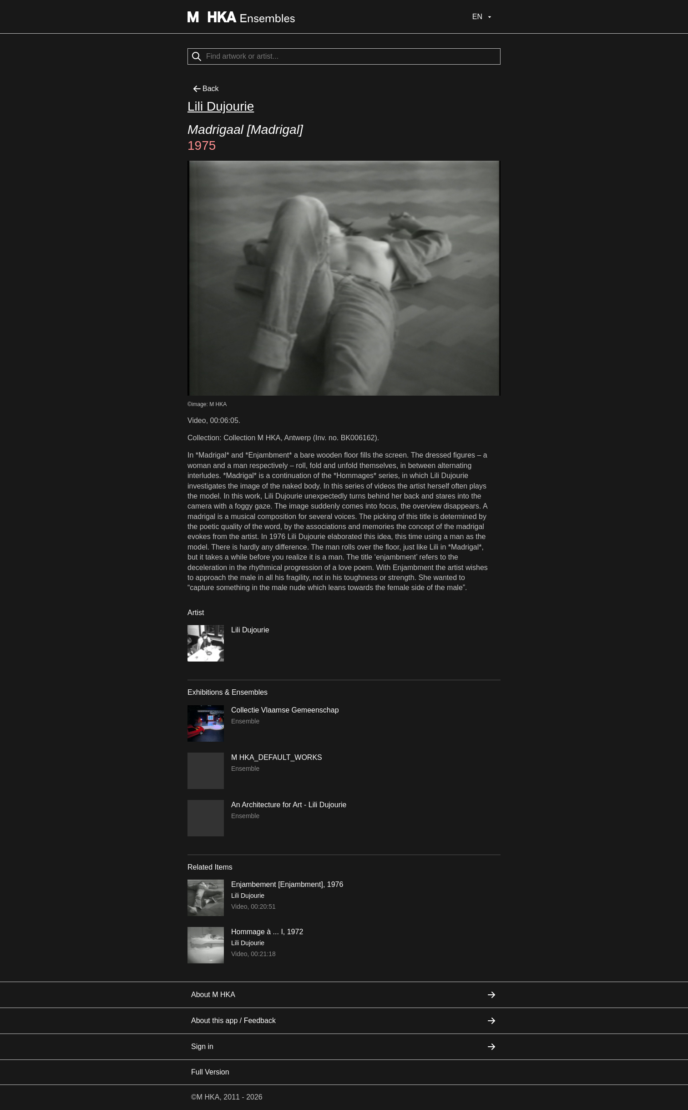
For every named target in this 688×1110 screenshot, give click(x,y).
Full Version (210, 1072)
